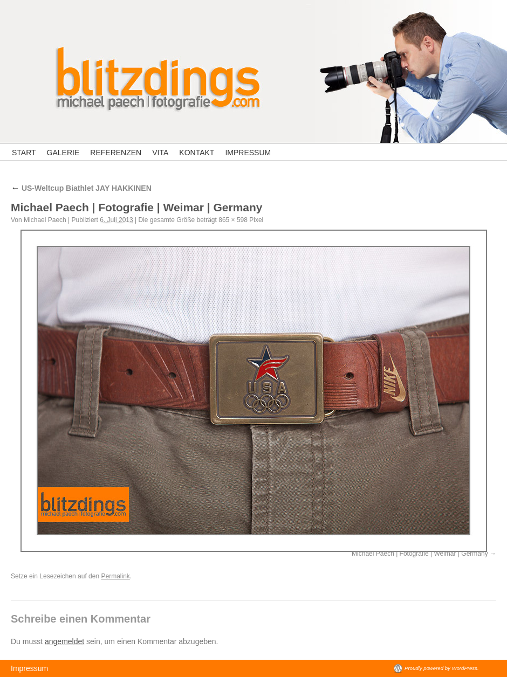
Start (24, 152)
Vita (160, 152)
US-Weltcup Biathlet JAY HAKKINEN (81, 188)
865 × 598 (233, 220)
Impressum (248, 152)
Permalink (115, 576)
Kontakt (196, 152)
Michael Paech (45, 220)
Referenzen (115, 152)
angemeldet (64, 641)
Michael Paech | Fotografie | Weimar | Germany (420, 553)
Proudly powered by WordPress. (442, 668)
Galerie (63, 152)
